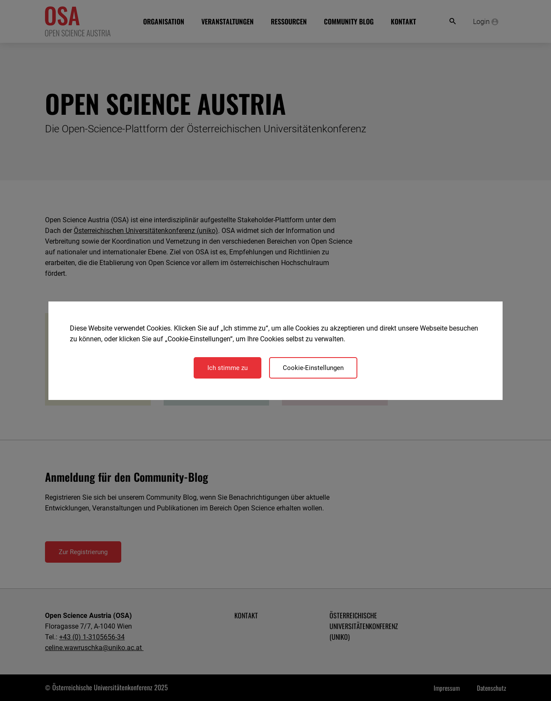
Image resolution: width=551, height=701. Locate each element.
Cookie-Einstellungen (313, 368)
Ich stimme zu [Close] (227, 368)
